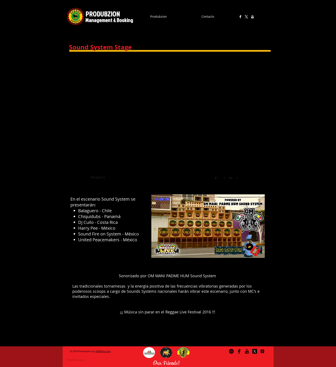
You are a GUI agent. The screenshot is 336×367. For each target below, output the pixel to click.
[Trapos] (262, 351)
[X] (246, 17)
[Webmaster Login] (76, 360)
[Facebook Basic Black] (239, 351)
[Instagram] (234, 17)
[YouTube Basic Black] (247, 351)
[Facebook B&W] (240, 17)
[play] (216, 176)
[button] (149, 352)
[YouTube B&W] (252, 17)
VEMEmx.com (103, 351)
